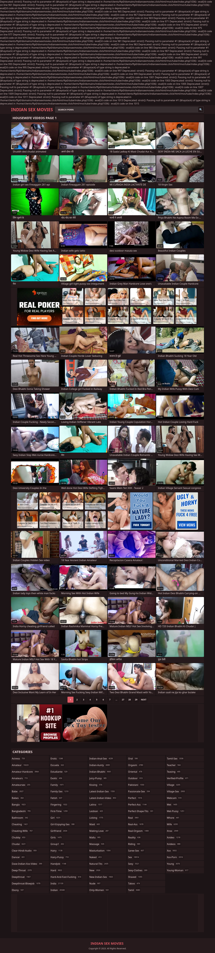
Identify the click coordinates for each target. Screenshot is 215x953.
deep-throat (22, 870)
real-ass (136, 824)
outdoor (135, 778)
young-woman (178, 870)
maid (94, 824)
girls (56, 837)
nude (95, 883)
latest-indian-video (103, 798)
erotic (57, 758)
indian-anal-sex (101, 758)
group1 (58, 844)
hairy (57, 850)
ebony (18, 890)
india (57, 883)
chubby (19, 837)
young (174, 864)
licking (96, 817)
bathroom (20, 817)
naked (95, 857)
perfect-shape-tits (141, 811)
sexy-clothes (138, 870)
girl (56, 817)
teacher (174, 765)
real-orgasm (138, 831)
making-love (99, 831)
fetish (57, 798)
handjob (59, 864)
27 (123, 699)
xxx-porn (175, 857)
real (134, 817)
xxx (172, 850)
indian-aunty (99, 765)
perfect (135, 798)
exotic (57, 778)
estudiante (59, 771)
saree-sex (136, 850)
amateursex (21, 785)
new (95, 870)
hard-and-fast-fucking (66, 877)
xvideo (174, 837)
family (57, 785)
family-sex (60, 791)
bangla (19, 804)
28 (129, 699)
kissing (96, 785)
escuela (58, 765)
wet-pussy (176, 811)
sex (134, 857)
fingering (59, 804)
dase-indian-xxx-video (27, 864)
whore (173, 817)
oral (133, 758)
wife (172, 824)
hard (57, 870)
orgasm (136, 765)
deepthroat (21, 877)
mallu (95, 837)
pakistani (136, 785)
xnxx (173, 831)
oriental (135, 771)
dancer (19, 857)
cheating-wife (22, 831)
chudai (19, 844)
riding (134, 844)
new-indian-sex (101, 877)
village (174, 785)
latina (96, 804)
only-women (99, 890)
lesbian (96, 811)
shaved (135, 877)
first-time (59, 811)
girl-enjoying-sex (63, 824)
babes (18, 798)
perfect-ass (137, 804)
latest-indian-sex (102, 791)
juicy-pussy (98, 778)
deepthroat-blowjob (26, 883)
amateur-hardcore (25, 771)
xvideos (174, 844)
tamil (134, 890)
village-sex (176, 791)
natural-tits (99, 864)
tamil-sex (175, 758)
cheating (20, 824)
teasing (174, 771)
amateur (20, 765)
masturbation (100, 850)
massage (97, 844)
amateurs (20, 778)
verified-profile (178, 778)
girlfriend (59, 831)
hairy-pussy (60, 857)
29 (136, 699)
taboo (134, 883)
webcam (174, 798)
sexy (134, 864)
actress (19, 758)
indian (58, 890)
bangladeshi (21, 811)
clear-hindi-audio (24, 850)
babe (18, 791)
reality (134, 837)
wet (172, 804)
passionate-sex (139, 791)
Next (143, 699)
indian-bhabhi (100, 771)
